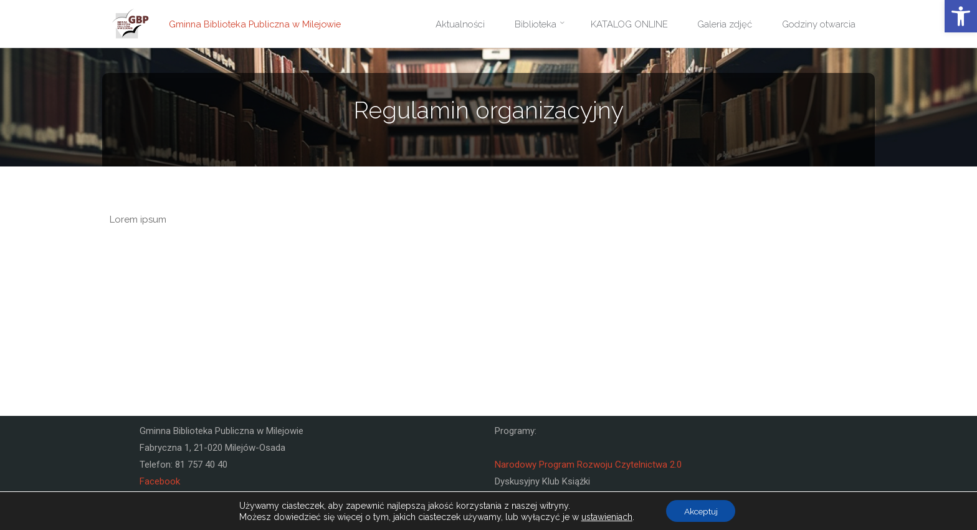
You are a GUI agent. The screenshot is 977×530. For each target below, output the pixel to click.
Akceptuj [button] (701, 511)
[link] (961, 16)
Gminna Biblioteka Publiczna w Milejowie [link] (258, 23)
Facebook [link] (160, 481)
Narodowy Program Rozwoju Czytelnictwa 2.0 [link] (588, 464)
